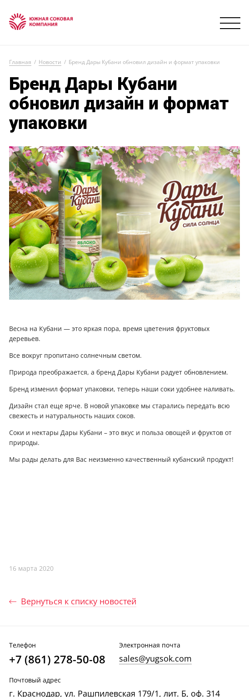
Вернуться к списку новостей (78, 601)
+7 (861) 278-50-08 (57, 659)
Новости (50, 62)
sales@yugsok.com (155, 658)
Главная (20, 62)
